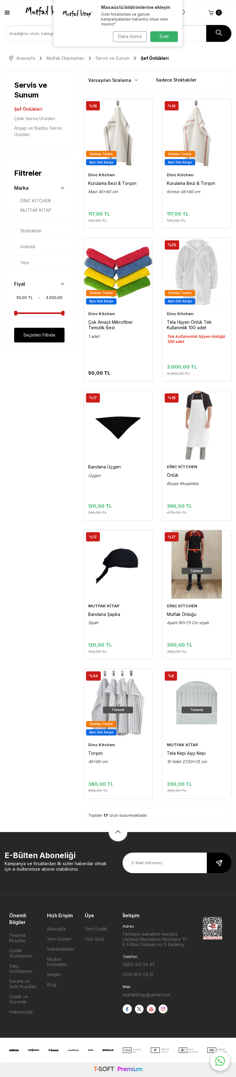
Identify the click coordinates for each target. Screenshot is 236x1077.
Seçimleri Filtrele (39, 335)
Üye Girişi (94, 938)
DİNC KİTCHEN (32, 200)
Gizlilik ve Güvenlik (18, 999)
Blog (51, 984)
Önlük (173, 475)
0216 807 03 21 (138, 974)
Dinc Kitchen (101, 174)
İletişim (54, 974)
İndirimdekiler (60, 949)
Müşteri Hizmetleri (57, 962)
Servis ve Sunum (112, 58)
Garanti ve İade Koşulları (22, 984)
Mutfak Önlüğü (181, 614)
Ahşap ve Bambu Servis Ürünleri (38, 131)
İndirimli (24, 246)
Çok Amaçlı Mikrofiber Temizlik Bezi (110, 324)
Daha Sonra (129, 36)
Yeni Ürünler (59, 938)
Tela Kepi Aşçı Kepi (186, 753)
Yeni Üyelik (96, 928)
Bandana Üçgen (104, 466)
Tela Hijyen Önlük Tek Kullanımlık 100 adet (189, 324)
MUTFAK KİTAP (32, 210)
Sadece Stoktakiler (173, 79)
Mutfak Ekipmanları (65, 58)
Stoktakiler (28, 230)
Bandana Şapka (104, 614)
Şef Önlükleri (28, 109)
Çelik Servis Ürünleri (34, 118)
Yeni (21, 262)
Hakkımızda (21, 1011)
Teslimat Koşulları (17, 938)
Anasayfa (22, 58)
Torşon (95, 753)
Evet (164, 36)
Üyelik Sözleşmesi (20, 953)
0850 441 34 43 (139, 964)
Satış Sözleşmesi (20, 968)
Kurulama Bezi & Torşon (112, 183)
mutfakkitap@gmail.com (146, 994)
